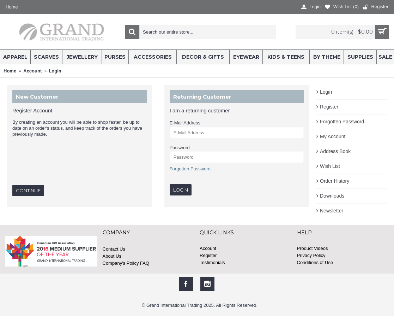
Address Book (335, 151)
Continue (28, 190)
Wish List (330, 166)
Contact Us (114, 249)
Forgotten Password (342, 121)
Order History (334, 181)
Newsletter (331, 210)
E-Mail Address (185, 122)
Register (329, 107)
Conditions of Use (315, 262)
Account (208, 248)
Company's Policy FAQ (126, 263)
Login (326, 92)
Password (180, 147)
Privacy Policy (311, 255)
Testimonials (212, 262)
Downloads (332, 196)
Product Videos (312, 248)
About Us (112, 256)
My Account (332, 136)
